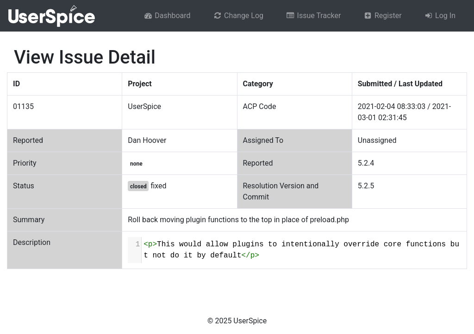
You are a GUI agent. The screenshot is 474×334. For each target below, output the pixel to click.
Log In (439, 15)
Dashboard (167, 15)
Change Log (238, 15)
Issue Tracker (313, 15)
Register (382, 15)
